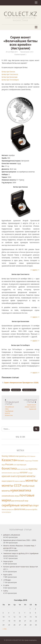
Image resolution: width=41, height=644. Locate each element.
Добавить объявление (11, 535)
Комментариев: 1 (20, 54)
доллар (23, 469)
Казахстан (9, 460)
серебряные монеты (29, 390)
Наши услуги (8, 561)
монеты (31, 480)
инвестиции (16, 473)
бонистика (9, 468)
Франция (23, 465)
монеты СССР (11, 485)
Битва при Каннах (8, 72)
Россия (9, 464)
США (18, 465)
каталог (24, 472)
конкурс (30, 473)
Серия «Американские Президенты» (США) (21, 382)
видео (18, 469)
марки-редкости (8, 481)
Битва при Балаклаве (9, 77)
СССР (14, 465)
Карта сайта (7, 575)
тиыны (4, 509)
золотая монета (7, 473)
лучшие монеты (26, 476)
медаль (17, 481)
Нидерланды (28, 461)
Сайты (5, 591)
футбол (34, 509)
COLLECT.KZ (20, 13)
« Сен (5, 629)
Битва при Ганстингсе (10, 74)
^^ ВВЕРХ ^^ (34, 270)
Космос (20, 460)
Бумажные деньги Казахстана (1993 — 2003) (19, 540)
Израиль (32, 456)
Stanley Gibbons (9, 456)
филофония (28, 509)
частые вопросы (6, 512)
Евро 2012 (27, 456)
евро (26, 469)
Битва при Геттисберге (10, 80)
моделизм (22, 481)
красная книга (9, 476)
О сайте (6, 585)
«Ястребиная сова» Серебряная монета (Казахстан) (12, 407)
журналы (33, 468)
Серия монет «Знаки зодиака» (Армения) (30, 404)
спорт (35, 505)
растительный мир (19, 500)
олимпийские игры (10, 496)
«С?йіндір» (7, 580)
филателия (19, 509)
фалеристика (10, 509)
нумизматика (16, 390)
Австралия (6, 390)
